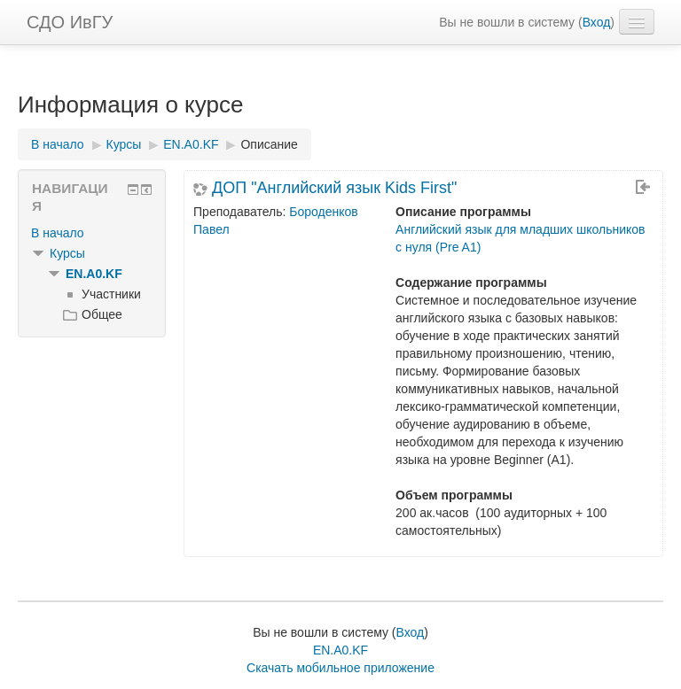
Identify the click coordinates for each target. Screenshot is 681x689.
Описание (268, 144)
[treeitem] (92, 233)
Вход (597, 22)
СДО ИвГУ (70, 22)
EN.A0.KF (94, 274)
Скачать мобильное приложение (340, 668)
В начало (57, 233)
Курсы (67, 253)
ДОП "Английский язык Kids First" (334, 188)
